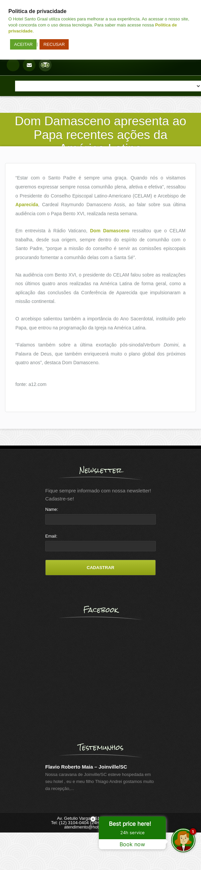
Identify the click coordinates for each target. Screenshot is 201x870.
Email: (51, 536)
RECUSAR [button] (54, 44)
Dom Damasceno (110, 230)
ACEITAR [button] (23, 44)
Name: (51, 509)
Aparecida (26, 204)
